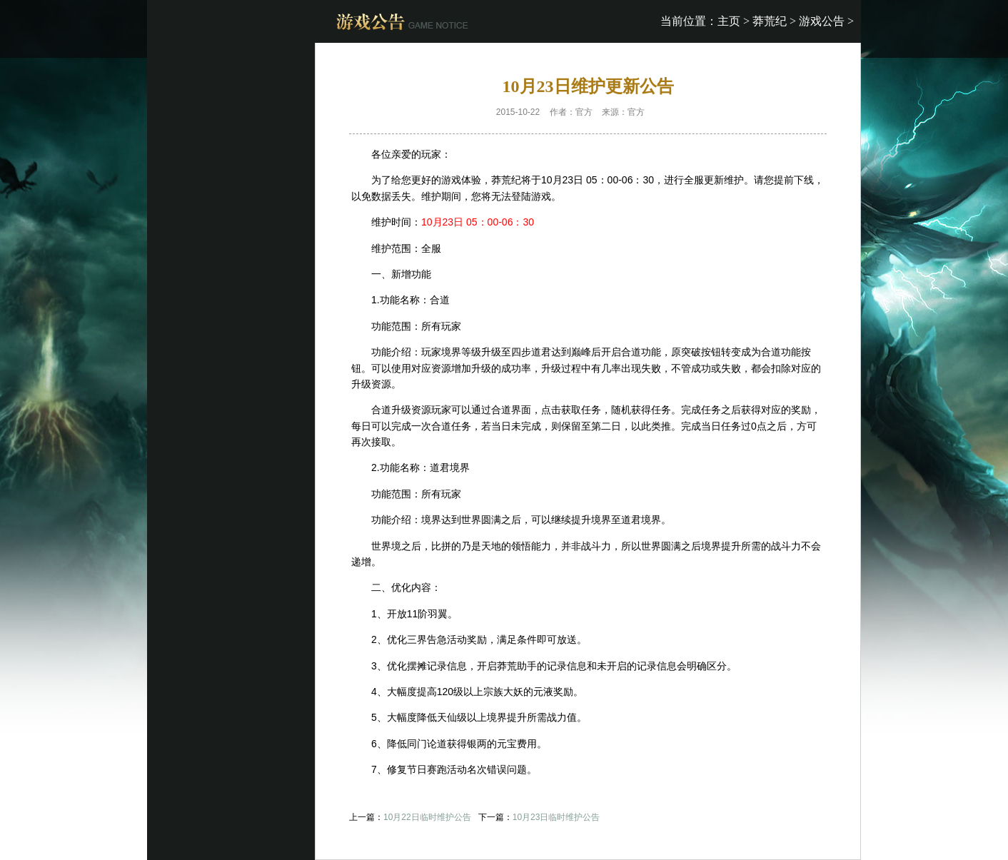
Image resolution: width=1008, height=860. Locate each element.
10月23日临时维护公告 (556, 817)
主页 (728, 21)
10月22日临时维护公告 (427, 817)
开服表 (667, 112)
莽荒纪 (769, 21)
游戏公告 (822, 21)
